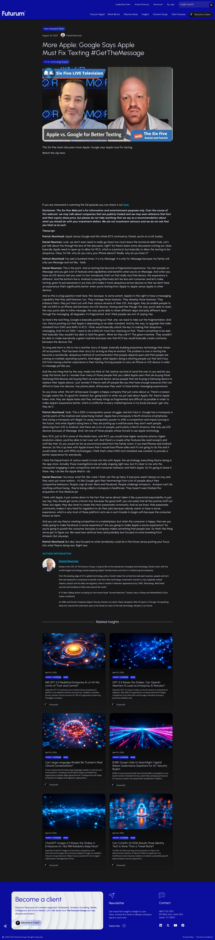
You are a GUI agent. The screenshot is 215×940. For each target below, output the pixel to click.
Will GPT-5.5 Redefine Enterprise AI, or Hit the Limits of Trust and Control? (72, 683)
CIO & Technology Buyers (56, 61)
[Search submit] (211, 4)
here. (126, 204)
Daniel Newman (74, 35)
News (65, 676)
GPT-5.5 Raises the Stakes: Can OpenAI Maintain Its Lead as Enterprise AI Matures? (138, 683)
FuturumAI (53, 704)
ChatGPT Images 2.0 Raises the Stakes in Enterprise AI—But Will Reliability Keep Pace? (71, 844)
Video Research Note (53, 28)
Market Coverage (53, 676)
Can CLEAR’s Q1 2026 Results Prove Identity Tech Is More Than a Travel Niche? (138, 844)
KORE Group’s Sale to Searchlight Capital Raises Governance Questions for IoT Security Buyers (139, 765)
